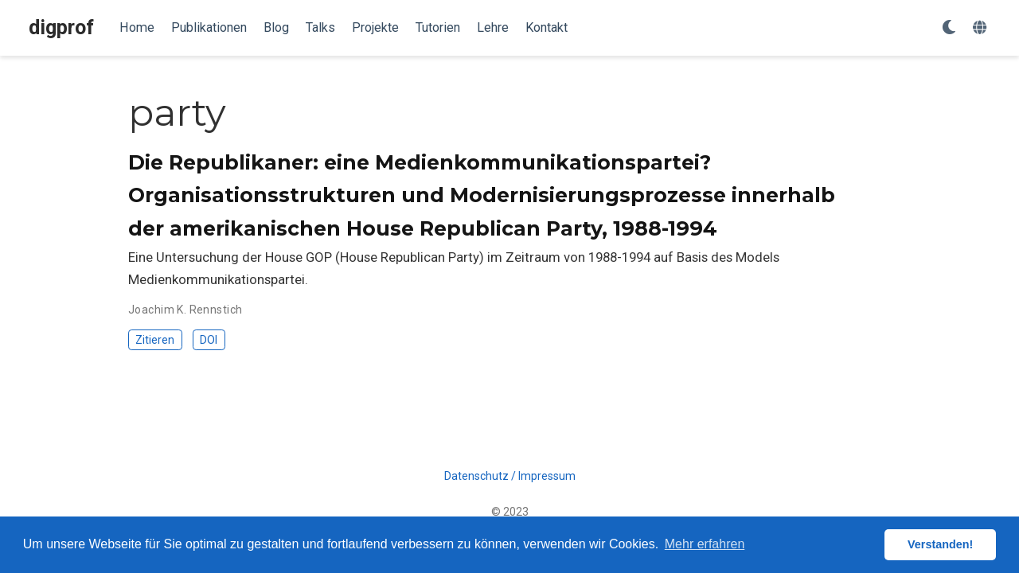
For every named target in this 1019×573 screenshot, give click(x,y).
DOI (208, 339)
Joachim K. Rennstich (185, 309)
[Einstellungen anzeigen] (949, 28)
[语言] (981, 28)
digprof (61, 27)
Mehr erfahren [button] (705, 544)
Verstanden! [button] (940, 544)
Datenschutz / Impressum (510, 476)
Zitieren (154, 339)
